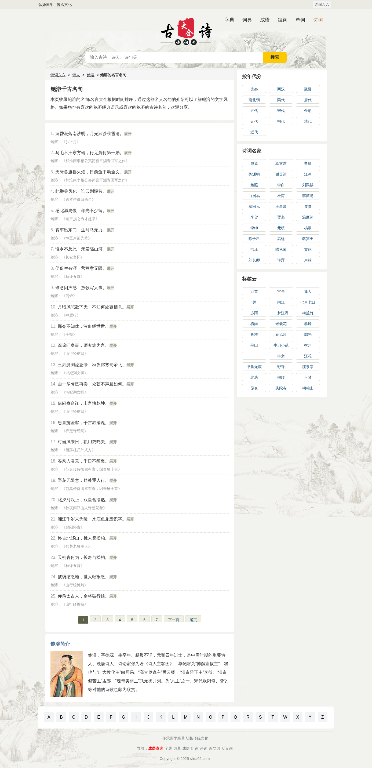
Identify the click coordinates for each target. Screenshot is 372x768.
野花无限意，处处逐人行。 (83, 480)
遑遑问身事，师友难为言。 (83, 345)
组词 (282, 20)
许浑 (281, 260)
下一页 (173, 620)
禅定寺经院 (74, 431)
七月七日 (307, 302)
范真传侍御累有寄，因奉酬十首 (91, 469)
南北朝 (254, 100)
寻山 (254, 345)
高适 (281, 238)
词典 (247, 20)
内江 (281, 302)
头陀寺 (281, 388)
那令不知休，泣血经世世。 (83, 326)
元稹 (281, 228)
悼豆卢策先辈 (76, 238)
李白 (281, 185)
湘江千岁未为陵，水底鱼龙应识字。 (92, 519)
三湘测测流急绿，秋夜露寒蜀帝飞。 (92, 364)
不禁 (308, 377)
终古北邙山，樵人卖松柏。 (83, 538)
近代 (254, 132)
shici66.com (200, 758)
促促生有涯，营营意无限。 (81, 268)
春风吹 (281, 334)
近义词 (214, 748)
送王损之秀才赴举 (80, 219)
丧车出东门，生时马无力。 (81, 230)
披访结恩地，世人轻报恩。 (83, 576)
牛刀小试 (281, 345)
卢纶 (308, 260)
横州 (308, 345)
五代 (254, 110)
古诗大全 (186, 30)
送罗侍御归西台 (78, 199)
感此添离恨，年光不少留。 (81, 210)
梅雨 (254, 324)
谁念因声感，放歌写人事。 (81, 287)
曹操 (308, 163)
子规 (69, 334)
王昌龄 (281, 206)
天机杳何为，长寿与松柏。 (83, 557)
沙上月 (71, 142)
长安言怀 (73, 257)
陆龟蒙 (281, 249)
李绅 (254, 228)
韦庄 (254, 249)
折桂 (254, 334)
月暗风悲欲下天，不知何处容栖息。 (92, 307)
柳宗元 (254, 206)
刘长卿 (254, 260)
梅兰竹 (307, 313)
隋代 (281, 100)
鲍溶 (90, 75)
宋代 (281, 110)
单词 (300, 20)
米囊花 (281, 324)
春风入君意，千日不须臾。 (83, 461)
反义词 (227, 748)
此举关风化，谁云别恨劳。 (81, 191)
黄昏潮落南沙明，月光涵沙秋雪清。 (89, 133)
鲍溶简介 (60, 644)
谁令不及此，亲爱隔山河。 (81, 249)
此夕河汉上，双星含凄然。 (83, 499)
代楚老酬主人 (76, 546)
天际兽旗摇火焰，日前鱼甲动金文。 (89, 172)
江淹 (308, 174)
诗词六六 (321, 4)
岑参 (308, 206)
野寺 (281, 367)
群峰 (308, 324)
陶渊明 (254, 174)
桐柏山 (307, 388)
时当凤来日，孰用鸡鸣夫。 (83, 441)
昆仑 (254, 388)
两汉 (281, 89)
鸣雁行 (71, 315)
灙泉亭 (307, 367)
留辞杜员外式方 (78, 450)
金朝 (308, 110)
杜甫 (281, 196)
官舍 (281, 291)
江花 (308, 356)
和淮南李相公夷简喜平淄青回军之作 (95, 161)
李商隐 (307, 196)
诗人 (76, 75)
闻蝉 (69, 296)
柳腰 (281, 377)
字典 (229, 20)
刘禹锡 (307, 185)
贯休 (308, 249)
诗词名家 (251, 151)
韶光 (308, 334)
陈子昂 (254, 238)
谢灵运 (281, 174)
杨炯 (308, 228)
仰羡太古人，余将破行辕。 (83, 596)
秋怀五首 (73, 276)
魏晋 (308, 89)
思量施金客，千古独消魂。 (83, 422)
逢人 (308, 291)
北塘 (254, 377)
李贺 (254, 217)
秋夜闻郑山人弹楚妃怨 (84, 508)
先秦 (254, 89)
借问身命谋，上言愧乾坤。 (83, 403)
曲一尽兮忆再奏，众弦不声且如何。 (92, 384)
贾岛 (281, 217)
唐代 (308, 100)
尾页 (193, 620)
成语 (265, 20)
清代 (308, 121)
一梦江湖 (281, 313)
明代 (281, 121)
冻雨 (254, 313)
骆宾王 (307, 238)
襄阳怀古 (73, 527)
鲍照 (254, 185)
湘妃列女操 (74, 373)
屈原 (254, 163)
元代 (254, 121)
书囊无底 (254, 367)
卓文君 (281, 163)
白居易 (254, 196)
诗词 (318, 20)
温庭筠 (307, 217)
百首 (254, 291)
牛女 (281, 356)
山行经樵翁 (74, 353)
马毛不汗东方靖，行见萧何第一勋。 (89, 152)
